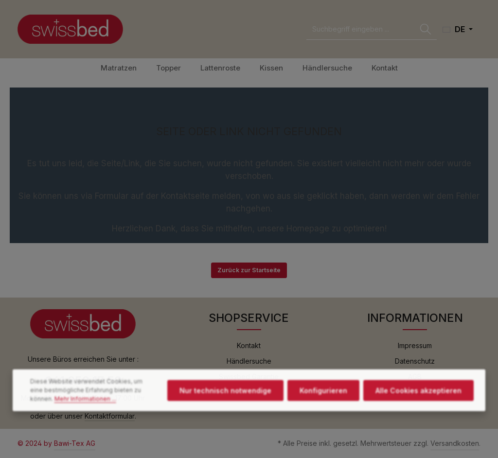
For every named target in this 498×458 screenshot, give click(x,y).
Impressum (415, 345)
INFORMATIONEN (415, 318)
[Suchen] (425, 29)
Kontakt (249, 345)
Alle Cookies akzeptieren (418, 410)
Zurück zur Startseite (249, 270)
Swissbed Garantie (249, 376)
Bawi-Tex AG (74, 443)
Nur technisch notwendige (225, 410)
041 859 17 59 (83, 380)
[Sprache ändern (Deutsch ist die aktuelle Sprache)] (458, 29)
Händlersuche (249, 361)
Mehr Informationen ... (85, 419)
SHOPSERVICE (249, 318)
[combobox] (360, 29)
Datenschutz (415, 361)
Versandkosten (454, 443)
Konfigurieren (323, 410)
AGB (415, 376)
